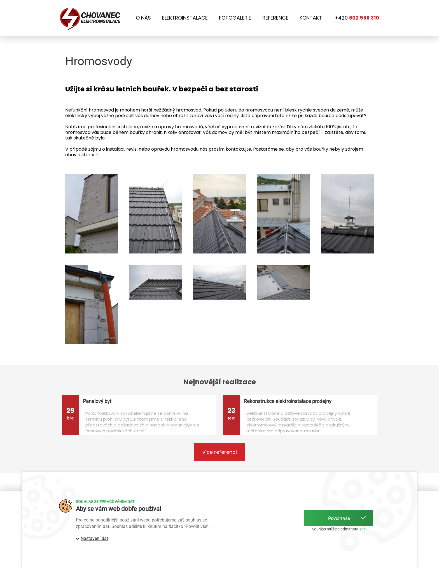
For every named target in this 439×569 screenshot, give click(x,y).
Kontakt (311, 17)
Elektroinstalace (185, 17)
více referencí (219, 452)
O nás (143, 17)
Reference (275, 17)
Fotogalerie (235, 17)
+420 (357, 17)
